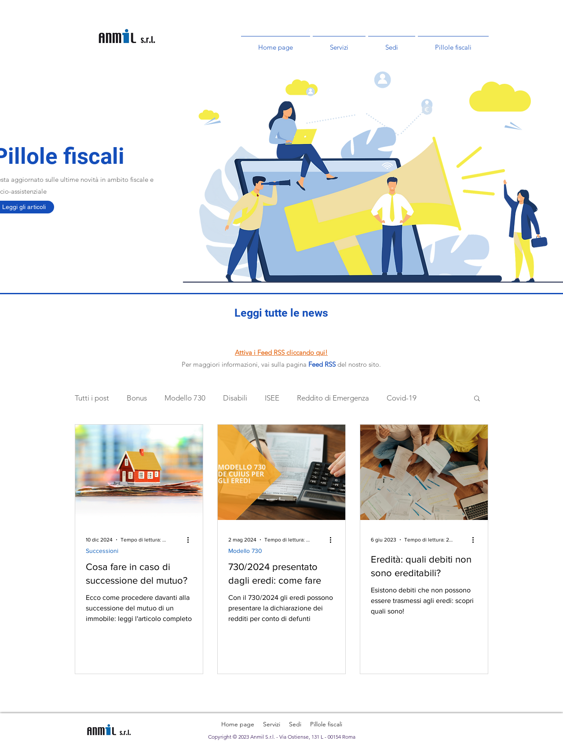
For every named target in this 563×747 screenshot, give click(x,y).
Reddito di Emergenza (333, 397)
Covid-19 (402, 397)
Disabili (235, 397)
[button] (477, 399)
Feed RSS (322, 364)
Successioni (102, 550)
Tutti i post (92, 397)
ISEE (272, 397)
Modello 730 (185, 397)
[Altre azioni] (191, 539)
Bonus (137, 397)
